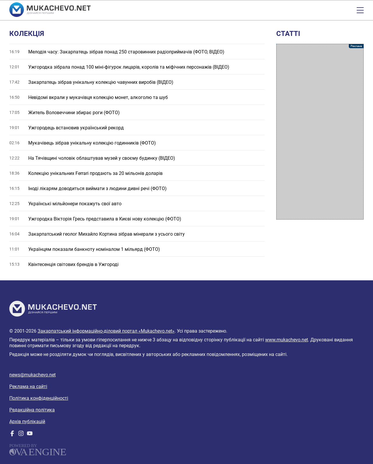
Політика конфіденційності (38, 398)
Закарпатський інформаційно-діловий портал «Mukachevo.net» (106, 331)
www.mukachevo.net (286, 340)
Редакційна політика (32, 410)
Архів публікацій (27, 421)
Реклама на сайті (28, 386)
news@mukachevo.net (32, 375)
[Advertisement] (320, 131)
